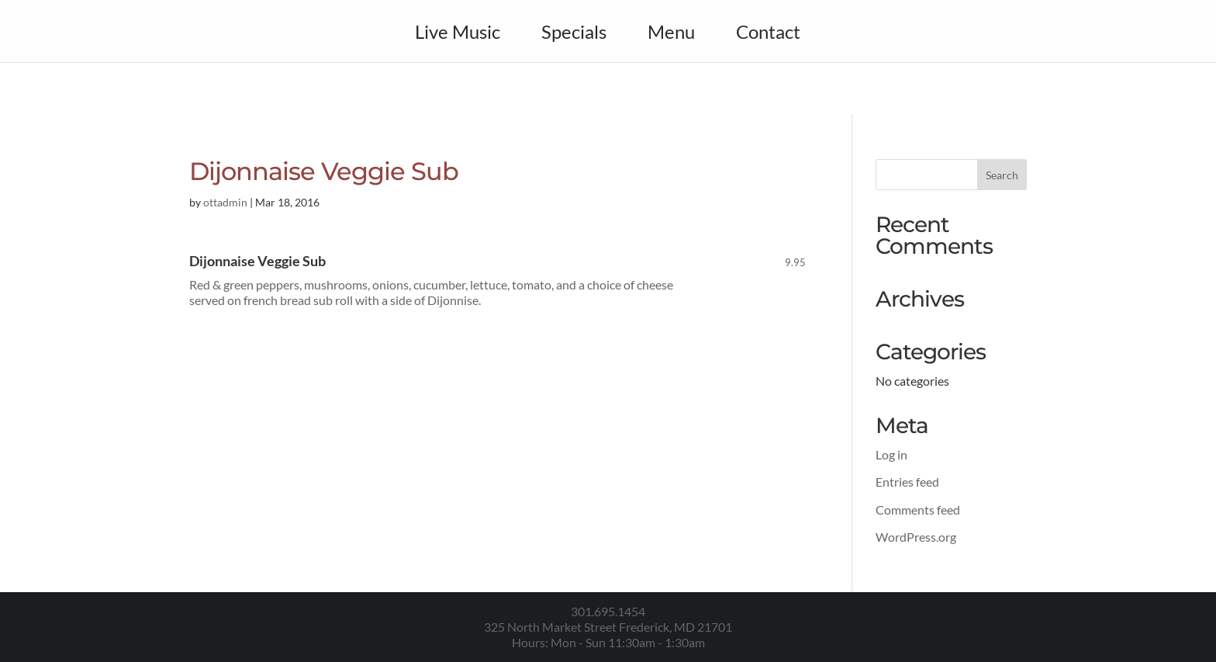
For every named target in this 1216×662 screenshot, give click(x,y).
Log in (891, 454)
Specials (573, 34)
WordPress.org (916, 536)
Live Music (457, 34)
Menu (671, 34)
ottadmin (225, 202)
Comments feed (918, 509)
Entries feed (907, 481)
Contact (768, 34)
